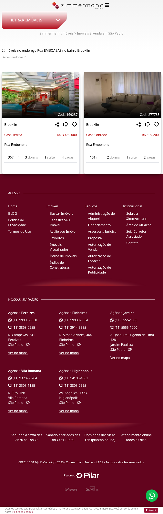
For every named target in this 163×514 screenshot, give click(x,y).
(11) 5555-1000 (123, 320)
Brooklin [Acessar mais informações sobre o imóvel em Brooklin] (10, 124)
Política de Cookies (22, 512)
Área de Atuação (138, 225)
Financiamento (99, 225)
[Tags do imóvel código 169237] (40, 114)
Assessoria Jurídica (102, 231)
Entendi (151, 510)
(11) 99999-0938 (22, 320)
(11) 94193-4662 (73, 378)
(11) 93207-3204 (22, 378)
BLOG (12, 213)
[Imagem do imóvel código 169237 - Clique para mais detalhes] (40, 95)
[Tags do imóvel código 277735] (122, 114)
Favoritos (57, 238)
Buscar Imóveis (61, 213)
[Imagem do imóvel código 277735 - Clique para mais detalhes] (122, 95)
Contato (132, 243)
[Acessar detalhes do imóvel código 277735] (122, 165)
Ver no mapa (18, 353)
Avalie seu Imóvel (63, 231)
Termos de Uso (19, 231)
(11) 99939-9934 (73, 320)
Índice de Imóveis (63, 256)
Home (13, 206)
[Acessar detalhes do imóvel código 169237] (40, 165)
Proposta (95, 238)
